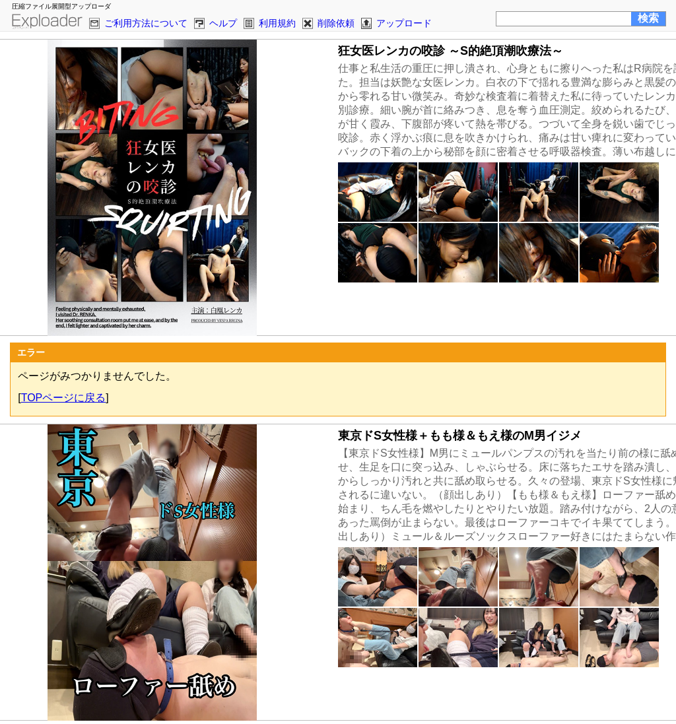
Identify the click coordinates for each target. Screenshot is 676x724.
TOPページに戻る (63, 397)
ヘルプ (223, 23)
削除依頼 (336, 23)
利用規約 (277, 23)
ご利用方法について (145, 23)
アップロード (404, 23)
